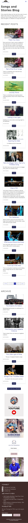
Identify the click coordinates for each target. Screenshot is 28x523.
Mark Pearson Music (5, 2)
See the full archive (14, 388)
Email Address (14, 448)
